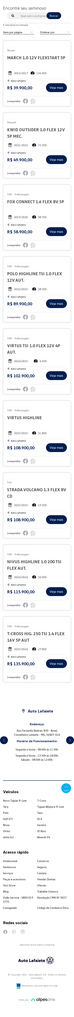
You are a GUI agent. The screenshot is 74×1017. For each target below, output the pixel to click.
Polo (5, 812)
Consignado (10, 907)
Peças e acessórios (14, 879)
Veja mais (56, 88)
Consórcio (43, 861)
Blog (5, 891)
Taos (40, 812)
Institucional (10, 861)
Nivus (6, 825)
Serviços (8, 873)
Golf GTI (8, 818)
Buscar (54, 15)
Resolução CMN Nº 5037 (52, 897)
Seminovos (9, 867)
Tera (5, 806)
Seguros (42, 867)
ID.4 (39, 818)
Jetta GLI (8, 837)
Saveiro (41, 825)
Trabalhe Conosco (47, 891)
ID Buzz (41, 831)
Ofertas (41, 885)
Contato (42, 873)
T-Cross (41, 800)
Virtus (6, 831)
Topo (66, 788)
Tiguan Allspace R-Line (50, 806)
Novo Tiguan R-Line (15, 800)
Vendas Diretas (46, 879)
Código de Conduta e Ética (52, 907)
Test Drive (9, 885)
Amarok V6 (43, 837)
